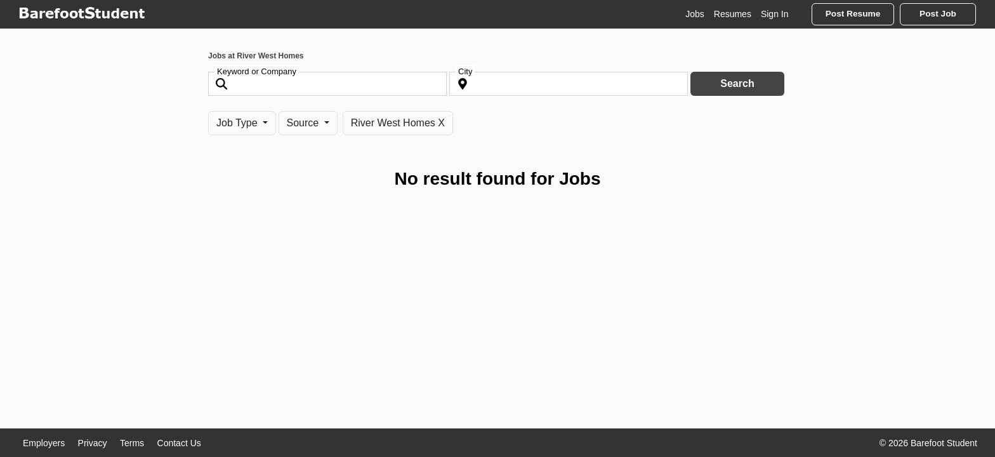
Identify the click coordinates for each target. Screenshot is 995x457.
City (465, 71)
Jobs (694, 14)
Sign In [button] (775, 14)
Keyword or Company (256, 71)
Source (304, 122)
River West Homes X (398, 122)
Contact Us (179, 443)
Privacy (92, 443)
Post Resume (853, 13)
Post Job (937, 13)
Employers (44, 443)
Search (737, 83)
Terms (132, 443)
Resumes (732, 14)
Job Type (238, 122)
